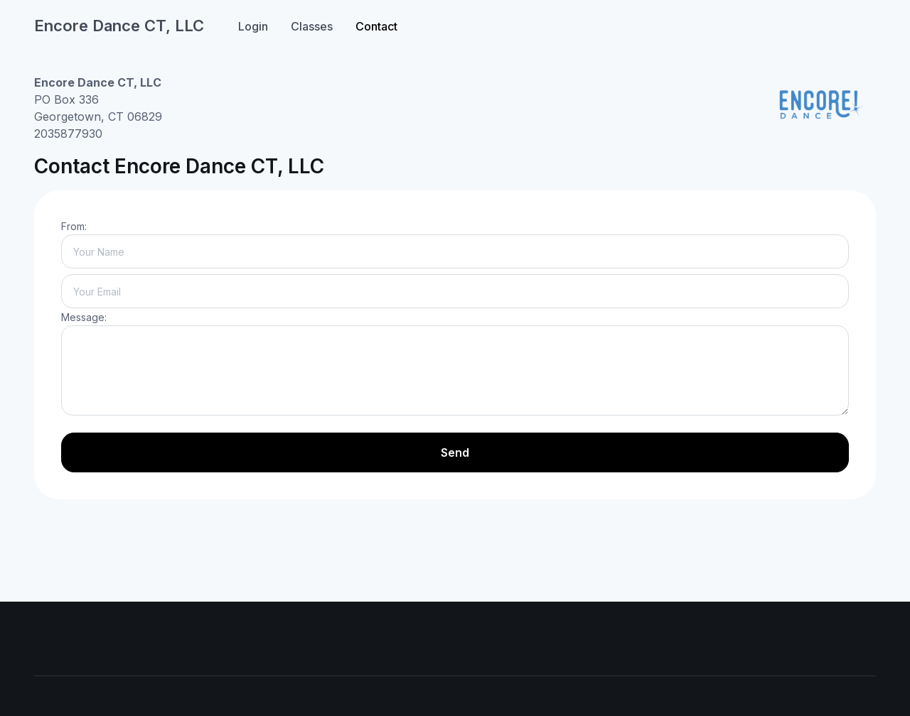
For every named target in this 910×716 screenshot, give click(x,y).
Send (455, 452)
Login (253, 26)
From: (74, 226)
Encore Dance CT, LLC (119, 25)
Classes (312, 26)
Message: (84, 317)
